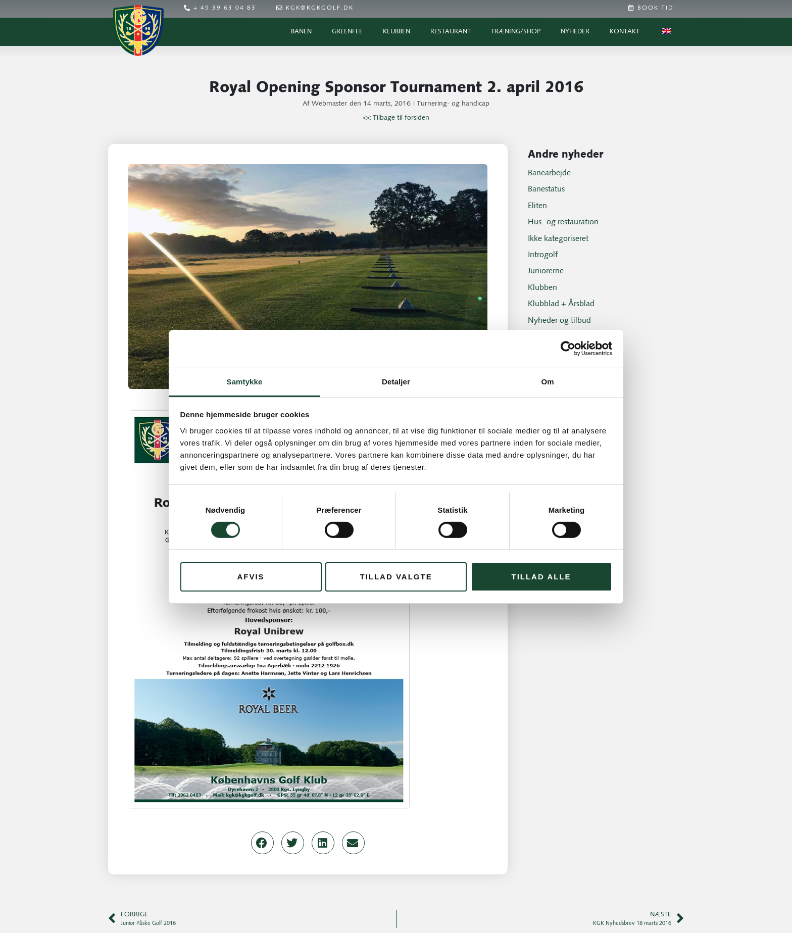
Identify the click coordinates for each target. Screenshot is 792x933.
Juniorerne (546, 271)
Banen (301, 31)
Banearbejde (549, 173)
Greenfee (347, 31)
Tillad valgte (396, 576)
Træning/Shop (515, 31)
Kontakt (624, 31)
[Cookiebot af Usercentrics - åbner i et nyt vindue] (568, 348)
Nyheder (575, 31)
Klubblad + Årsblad (561, 304)
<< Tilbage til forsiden (396, 118)
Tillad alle (541, 576)
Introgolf (543, 255)
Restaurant (450, 31)
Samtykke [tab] (245, 381)
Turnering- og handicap (453, 104)
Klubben (396, 31)
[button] (262, 842)
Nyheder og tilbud (559, 321)
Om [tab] (547, 381)
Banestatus (546, 189)
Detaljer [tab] (396, 381)
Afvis (250, 576)
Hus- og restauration (563, 222)
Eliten (537, 206)
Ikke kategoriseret (558, 239)
